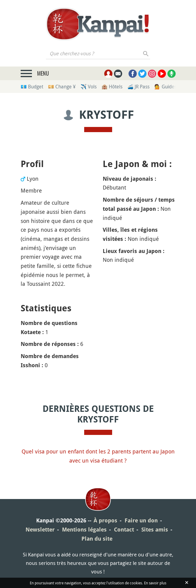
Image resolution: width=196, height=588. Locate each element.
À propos (105, 520)
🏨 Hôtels (111, 86)
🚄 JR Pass (138, 86)
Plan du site (96, 538)
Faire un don (141, 520)
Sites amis (154, 529)
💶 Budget (32, 86)
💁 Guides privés (172, 86)
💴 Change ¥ (62, 86)
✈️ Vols (89, 86)
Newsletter (40, 529)
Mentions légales (84, 529)
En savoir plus (155, 582)
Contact (124, 529)
